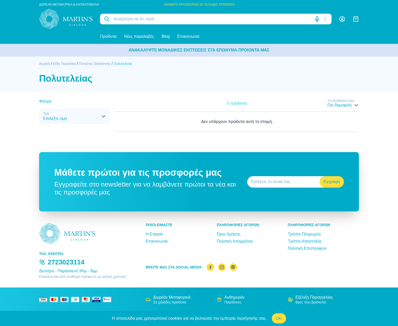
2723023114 (66, 262)
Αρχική (44, 64)
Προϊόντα (108, 36)
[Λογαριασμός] (342, 19)
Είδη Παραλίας (64, 64)
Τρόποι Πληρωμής (304, 234)
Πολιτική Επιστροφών (307, 248)
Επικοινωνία (188, 36)
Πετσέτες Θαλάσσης (95, 64)
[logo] (65, 19)
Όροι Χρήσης (229, 234)
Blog (166, 36)
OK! (279, 318)
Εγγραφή (332, 181)
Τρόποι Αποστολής (305, 241)
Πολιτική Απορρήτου (235, 241)
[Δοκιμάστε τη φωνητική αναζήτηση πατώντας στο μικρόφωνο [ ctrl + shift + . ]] (317, 19)
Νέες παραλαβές (139, 36)
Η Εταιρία (154, 234)
